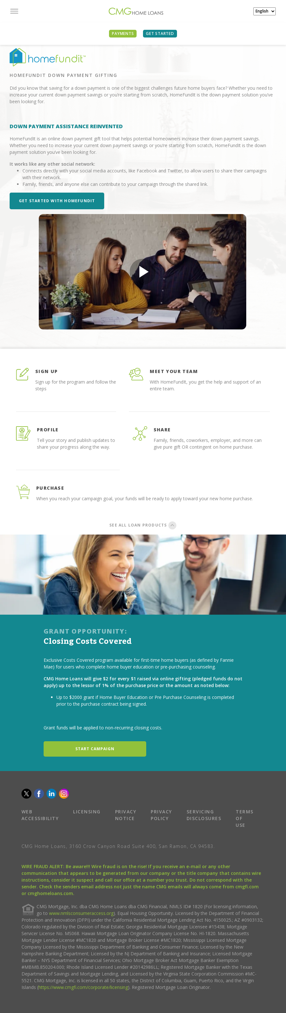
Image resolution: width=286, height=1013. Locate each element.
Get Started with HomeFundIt (57, 200)
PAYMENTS (123, 33)
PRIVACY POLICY (161, 815)
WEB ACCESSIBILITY (40, 815)
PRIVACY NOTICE (126, 815)
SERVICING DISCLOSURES (204, 815)
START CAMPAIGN (94, 748)
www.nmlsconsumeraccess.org (81, 913)
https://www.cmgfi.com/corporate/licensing (83, 987)
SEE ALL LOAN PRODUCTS (142, 525)
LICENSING (87, 812)
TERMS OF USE (245, 818)
